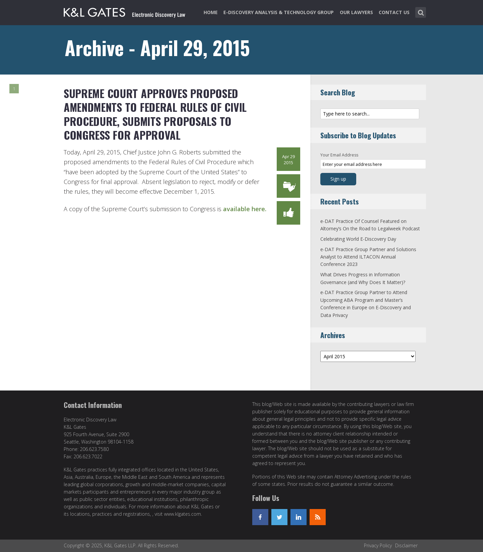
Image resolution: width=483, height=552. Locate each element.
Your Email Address (339, 155)
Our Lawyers (356, 12)
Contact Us (394, 12)
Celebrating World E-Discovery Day (358, 239)
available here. (244, 209)
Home (211, 12)
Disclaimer (406, 545)
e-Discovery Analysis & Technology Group (278, 12)
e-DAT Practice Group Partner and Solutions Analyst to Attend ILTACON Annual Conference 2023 (368, 257)
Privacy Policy (378, 545)
